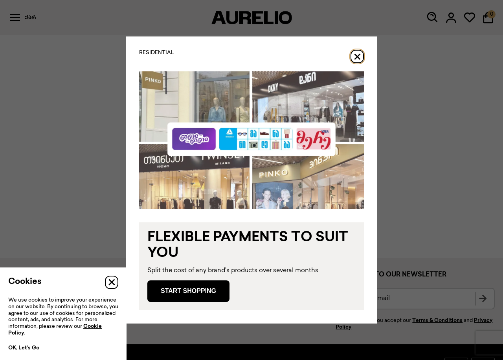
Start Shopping (188, 290)
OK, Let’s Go (23, 348)
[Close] (357, 56)
